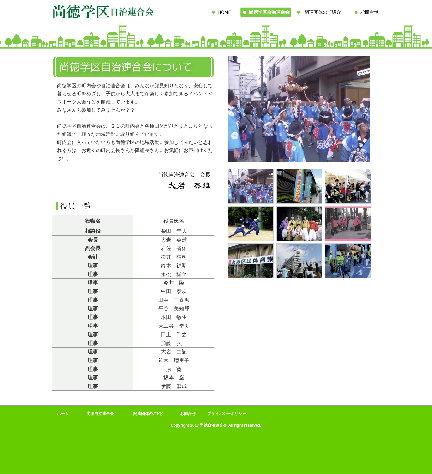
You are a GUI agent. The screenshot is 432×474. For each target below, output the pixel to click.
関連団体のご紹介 (148, 413)
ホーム (63, 413)
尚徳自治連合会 (100, 413)
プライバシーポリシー (226, 413)
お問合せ (188, 413)
